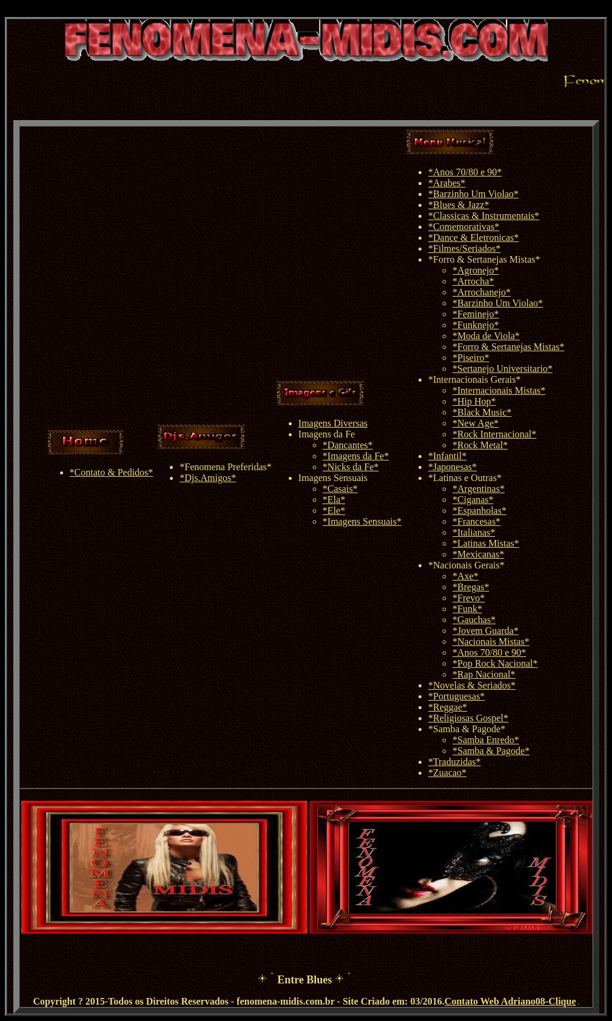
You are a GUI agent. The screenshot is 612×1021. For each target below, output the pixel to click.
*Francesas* (476, 521)
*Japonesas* (452, 467)
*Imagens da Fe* (356, 456)
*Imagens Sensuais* (362, 521)
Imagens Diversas (333, 423)
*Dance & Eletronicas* (473, 237)
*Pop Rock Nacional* (494, 663)
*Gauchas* (474, 620)
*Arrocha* (473, 281)
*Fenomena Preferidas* (226, 467)
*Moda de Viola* (486, 336)
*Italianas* (473, 532)
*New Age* (475, 423)
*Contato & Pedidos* (111, 472)
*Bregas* (470, 587)
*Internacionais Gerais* (474, 379)
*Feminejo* (475, 314)
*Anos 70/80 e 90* (465, 172)
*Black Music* (481, 412)
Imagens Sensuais (333, 478)
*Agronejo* (475, 270)
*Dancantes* (348, 445)
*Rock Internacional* (494, 434)
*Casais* (340, 489)
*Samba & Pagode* (466, 729)
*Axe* (465, 576)
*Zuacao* (447, 772)
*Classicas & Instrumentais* (483, 216)
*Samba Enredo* (485, 740)
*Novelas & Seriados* (472, 685)
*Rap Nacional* (484, 674)
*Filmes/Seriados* (464, 248)
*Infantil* (447, 456)
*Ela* (334, 499)
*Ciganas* (473, 499)
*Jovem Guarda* (485, 630)
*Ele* (334, 510)
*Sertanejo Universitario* (502, 368)
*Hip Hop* (474, 401)
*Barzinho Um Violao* (473, 194)
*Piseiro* (470, 357)
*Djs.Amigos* (208, 478)
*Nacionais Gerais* (466, 565)
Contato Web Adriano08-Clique (510, 1001)
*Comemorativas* (463, 226)
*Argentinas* (478, 489)
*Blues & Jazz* (458, 205)
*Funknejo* (475, 325)
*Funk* (467, 609)
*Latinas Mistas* (485, 543)
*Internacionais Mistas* (498, 390)
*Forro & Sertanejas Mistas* (484, 259)
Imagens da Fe (326, 434)
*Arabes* (446, 183)
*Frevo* (468, 598)
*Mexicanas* (478, 554)
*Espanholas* (479, 510)
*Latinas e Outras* (465, 478)
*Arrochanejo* (481, 292)
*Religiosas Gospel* (468, 718)
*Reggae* (447, 707)
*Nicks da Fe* (350, 467)
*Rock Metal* (480, 445)
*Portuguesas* (456, 696)
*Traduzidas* (454, 761)
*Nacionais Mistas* (491, 641)
